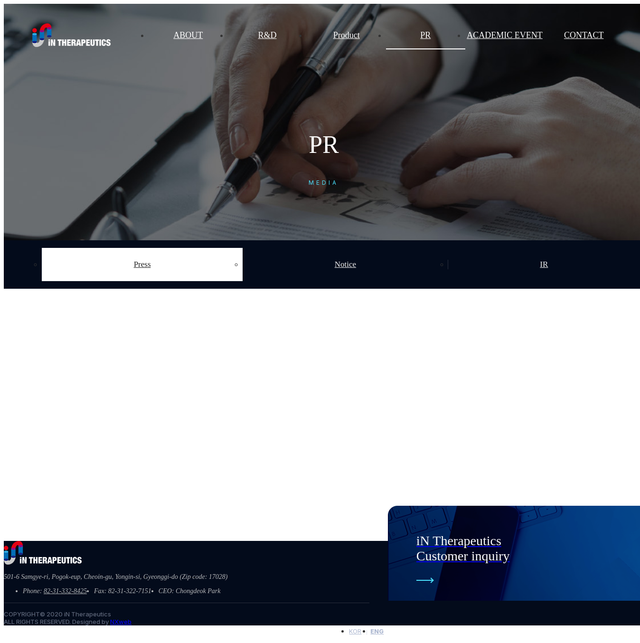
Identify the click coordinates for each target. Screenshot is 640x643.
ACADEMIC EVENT (505, 35)
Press (142, 264)
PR (425, 35)
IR (544, 264)
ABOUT (188, 35)
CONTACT (584, 35)
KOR (355, 631)
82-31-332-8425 (65, 591)
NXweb (121, 621)
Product (346, 35)
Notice (345, 264)
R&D (267, 35)
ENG (377, 631)
